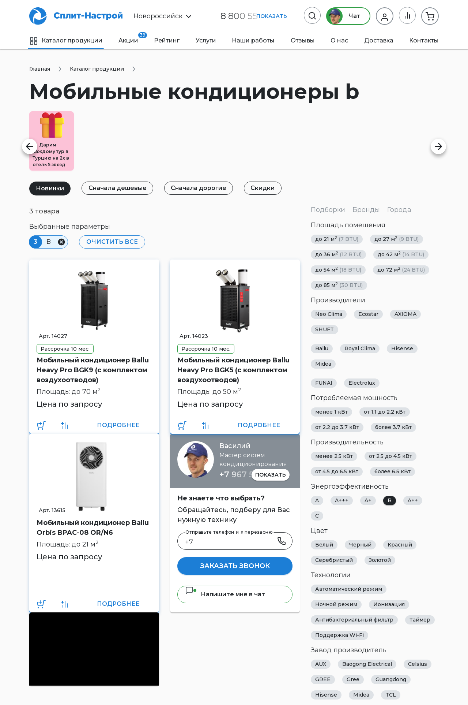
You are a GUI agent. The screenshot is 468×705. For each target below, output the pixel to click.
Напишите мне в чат (225, 594)
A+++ (341, 500)
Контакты (424, 40)
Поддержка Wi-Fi (339, 635)
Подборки (328, 210)
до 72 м (401, 269)
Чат (343, 16)
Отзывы (303, 40)
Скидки (265, 187)
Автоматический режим (348, 589)
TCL (390, 694)
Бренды (366, 210)
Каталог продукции (65, 40)
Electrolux (361, 383)
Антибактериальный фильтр (354, 619)
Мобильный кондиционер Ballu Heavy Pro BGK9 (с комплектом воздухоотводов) (93, 370)
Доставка (378, 40)
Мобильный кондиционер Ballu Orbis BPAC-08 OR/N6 (93, 528)
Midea (323, 364)
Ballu (321, 348)
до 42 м (401, 254)
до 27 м (396, 238)
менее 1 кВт (331, 412)
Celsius (417, 664)
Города (399, 210)
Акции (128, 38)
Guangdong (390, 679)
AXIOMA (405, 314)
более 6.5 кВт (392, 471)
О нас (339, 40)
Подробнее (118, 425)
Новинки (50, 188)
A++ (413, 500)
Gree (353, 679)
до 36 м (338, 254)
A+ (368, 500)
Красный (400, 544)
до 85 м (339, 284)
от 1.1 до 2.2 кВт (384, 412)
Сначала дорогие (200, 187)
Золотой (380, 560)
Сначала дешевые (118, 187)
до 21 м (336, 238)
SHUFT (324, 329)
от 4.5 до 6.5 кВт (336, 471)
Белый (324, 544)
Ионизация (389, 604)
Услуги (206, 40)
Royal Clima (359, 348)
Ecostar (368, 314)
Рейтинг (167, 40)
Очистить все (111, 241)
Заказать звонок (235, 566)
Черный (360, 544)
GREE (323, 679)
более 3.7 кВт (393, 427)
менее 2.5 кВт (334, 456)
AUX (320, 664)
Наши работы (253, 40)
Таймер (420, 619)
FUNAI (323, 383)
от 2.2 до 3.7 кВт (337, 427)
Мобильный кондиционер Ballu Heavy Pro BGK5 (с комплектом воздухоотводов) (233, 370)
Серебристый (334, 560)
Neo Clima (328, 314)
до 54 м (338, 269)
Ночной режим (336, 604)
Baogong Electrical (367, 664)
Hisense (402, 348)
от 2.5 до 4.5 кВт (390, 456)
